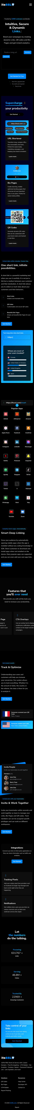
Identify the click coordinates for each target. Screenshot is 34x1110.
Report (17, 1107)
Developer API (22, 1084)
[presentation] (16, 62)
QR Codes (4, 1081)
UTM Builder (5, 1087)
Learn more (12, 157)
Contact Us (21, 1087)
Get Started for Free (17, 76)
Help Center (21, 1081)
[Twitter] (19, 174)
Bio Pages (4, 1084)
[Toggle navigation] (30, 4)
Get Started (14, 114)
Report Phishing (6, 1090)
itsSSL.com (13, 1103)
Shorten (27, 52)
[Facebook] (15, 174)
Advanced (6, 56)
